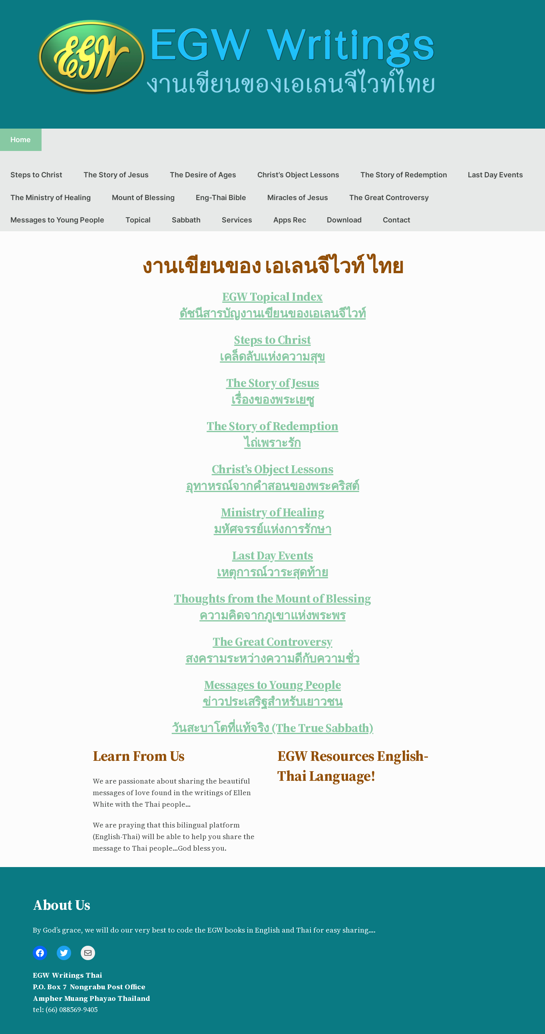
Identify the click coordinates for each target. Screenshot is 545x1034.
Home (20, 139)
